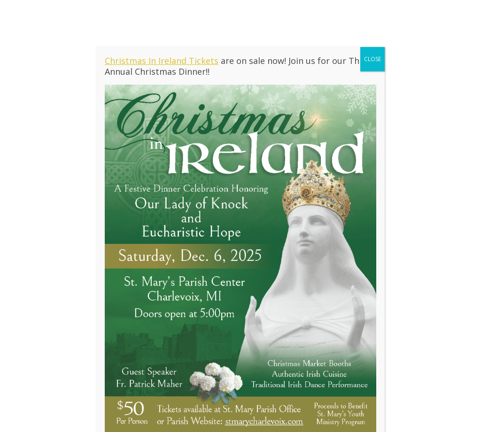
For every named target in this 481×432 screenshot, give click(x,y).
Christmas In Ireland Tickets (161, 60)
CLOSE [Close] (372, 59)
